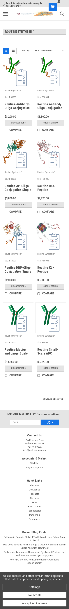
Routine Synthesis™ (14, 90)
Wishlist (34, 463)
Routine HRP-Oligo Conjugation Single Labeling (18, 271)
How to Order (34, 506)
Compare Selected (53, 399)
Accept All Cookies (34, 603)
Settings (34, 587)
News (34, 502)
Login (29, 467)
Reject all (34, 595)
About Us (34, 485)
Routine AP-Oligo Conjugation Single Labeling (18, 189)
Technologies (34, 511)
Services (34, 498)
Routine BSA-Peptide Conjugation (46, 189)
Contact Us (34, 489)
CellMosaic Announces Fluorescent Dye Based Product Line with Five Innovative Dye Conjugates (34, 554)
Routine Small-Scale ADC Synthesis (47, 353)
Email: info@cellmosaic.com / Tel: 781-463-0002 (23, 5)
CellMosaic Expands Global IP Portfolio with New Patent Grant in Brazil (35, 539)
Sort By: (26, 50)
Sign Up (39, 467)
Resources (34, 519)
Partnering (34, 515)
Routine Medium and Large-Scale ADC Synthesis (16, 353)
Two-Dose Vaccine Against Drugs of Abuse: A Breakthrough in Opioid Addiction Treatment (34, 546)
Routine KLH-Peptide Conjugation (46, 271)
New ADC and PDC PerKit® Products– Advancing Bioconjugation (34, 561)
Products (34, 494)
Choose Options (18, 123)
